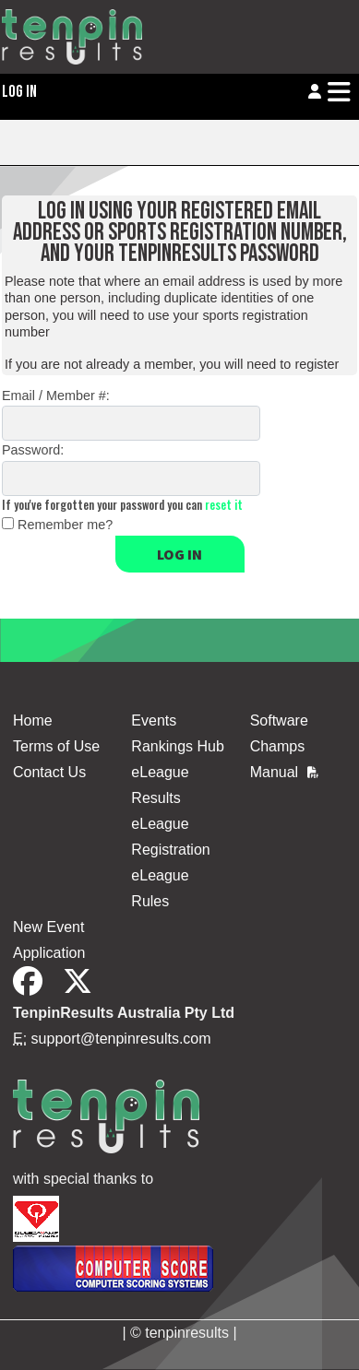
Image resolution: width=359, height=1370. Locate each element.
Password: (33, 450)
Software (279, 720)
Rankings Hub (177, 746)
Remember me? (65, 524)
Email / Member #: (56, 395)
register (316, 364)
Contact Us (49, 772)
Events (153, 720)
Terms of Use (56, 746)
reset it (224, 505)
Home (33, 720)
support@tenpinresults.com (121, 1038)
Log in (179, 554)
